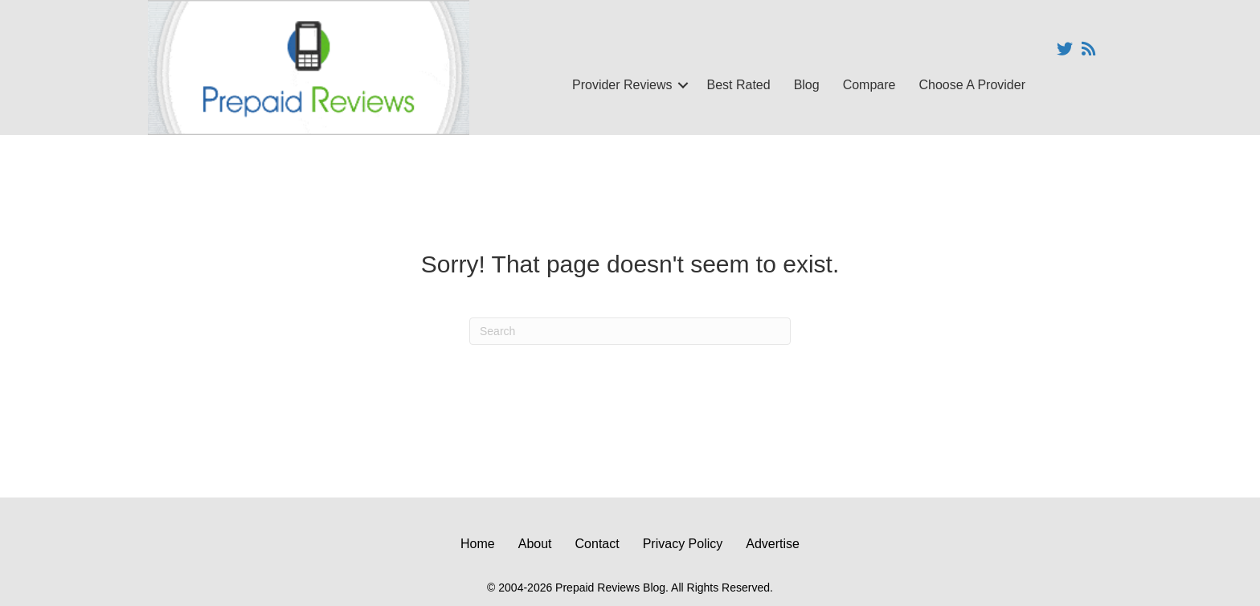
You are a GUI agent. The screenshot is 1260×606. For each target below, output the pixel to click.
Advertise (773, 544)
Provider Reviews (622, 85)
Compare (869, 85)
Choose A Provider (971, 85)
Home (477, 544)
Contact (597, 544)
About (535, 544)
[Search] (630, 331)
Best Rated (738, 85)
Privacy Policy (683, 544)
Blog (807, 85)
